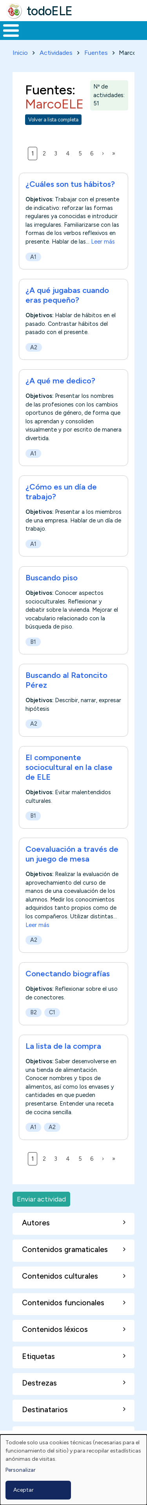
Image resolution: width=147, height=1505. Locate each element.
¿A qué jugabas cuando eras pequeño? (67, 295)
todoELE (50, 10)
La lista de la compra (63, 1046)
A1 (33, 256)
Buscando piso (51, 577)
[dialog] (73, 1470)
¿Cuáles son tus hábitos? (70, 184)
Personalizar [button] (20, 1470)
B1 (33, 641)
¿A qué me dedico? (60, 380)
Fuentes (96, 52)
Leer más (103, 241)
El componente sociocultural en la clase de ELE (69, 767)
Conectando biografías (67, 973)
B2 (33, 1012)
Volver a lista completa (53, 120)
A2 (33, 347)
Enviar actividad (41, 1199)
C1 (52, 1012)
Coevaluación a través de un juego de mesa (71, 854)
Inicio (20, 52)
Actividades (56, 52)
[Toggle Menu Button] (11, 30)
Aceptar (23, 1490)
